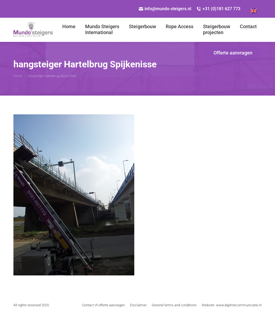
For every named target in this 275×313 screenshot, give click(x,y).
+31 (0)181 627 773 (218, 8)
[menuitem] (253, 9)
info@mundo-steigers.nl (165, 8)
